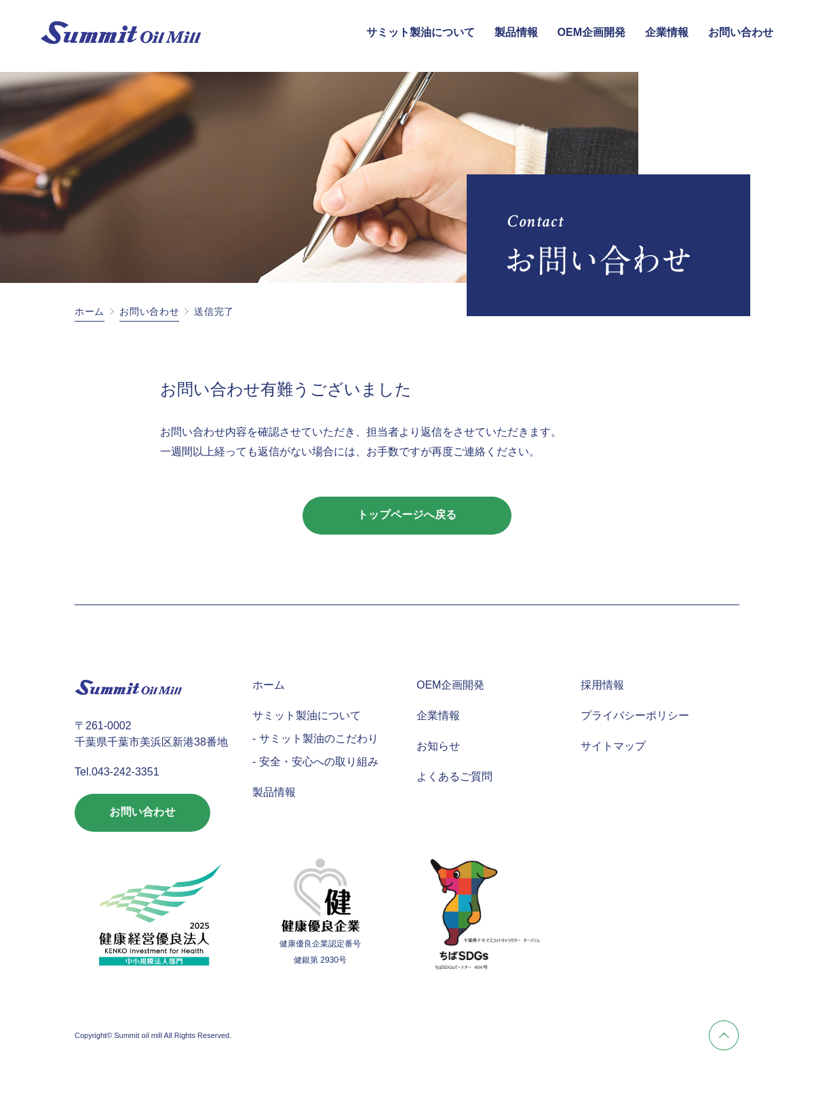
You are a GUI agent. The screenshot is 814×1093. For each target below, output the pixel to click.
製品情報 (516, 32)
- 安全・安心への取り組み (315, 761)
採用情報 (602, 685)
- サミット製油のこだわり (315, 738)
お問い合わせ (740, 32)
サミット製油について (420, 32)
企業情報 (667, 32)
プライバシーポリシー (635, 715)
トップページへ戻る (407, 515)
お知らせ (438, 746)
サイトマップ (613, 746)
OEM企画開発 (591, 32)
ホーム (89, 311)
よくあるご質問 (454, 776)
